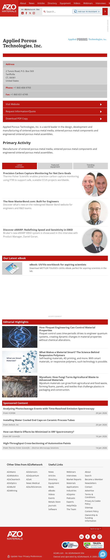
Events (51, 498)
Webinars (71, 472)
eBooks (51, 490)
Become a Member (94, 479)
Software (52, 509)
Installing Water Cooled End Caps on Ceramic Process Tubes (39, 420)
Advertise (89, 490)
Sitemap (89, 507)
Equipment (53, 483)
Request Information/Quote (21, 111)
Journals (52, 505)
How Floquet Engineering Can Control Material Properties (67, 329)
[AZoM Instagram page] (34, 13)
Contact (88, 486)
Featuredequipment (55, 166)
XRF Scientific (14, 436)
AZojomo (71, 494)
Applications (72, 486)
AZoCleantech (13, 479)
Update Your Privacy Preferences (24, 556)
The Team (71, 509)
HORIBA (11, 413)
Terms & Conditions (90, 496)
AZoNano (11, 472)
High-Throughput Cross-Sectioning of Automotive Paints (37, 443)
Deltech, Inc (13, 424)
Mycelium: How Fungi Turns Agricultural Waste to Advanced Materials (69, 378)
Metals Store (54, 501)
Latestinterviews (19, 166)
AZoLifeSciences (34, 486)
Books (51, 486)
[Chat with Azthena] (103, 554)
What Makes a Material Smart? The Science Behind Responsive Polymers (69, 354)
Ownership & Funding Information (91, 518)
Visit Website (13, 104)
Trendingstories (90, 166)
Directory (52, 3)
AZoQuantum (32, 475)
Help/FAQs (72, 505)
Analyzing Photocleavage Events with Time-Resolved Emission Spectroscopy (48, 408)
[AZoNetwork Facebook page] (26, 13)
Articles (52, 475)
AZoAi (29, 479)
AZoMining (12, 490)
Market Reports (74, 479)
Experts (70, 501)
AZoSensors (31, 472)
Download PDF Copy (17, 118)
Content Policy (92, 511)
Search (88, 475)
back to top (95, 528)
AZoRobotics (13, 475)
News (51, 472)
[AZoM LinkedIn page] (22, 13)
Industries (71, 490)
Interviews (71, 475)
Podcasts (71, 498)
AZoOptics (12, 483)
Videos (51, 494)
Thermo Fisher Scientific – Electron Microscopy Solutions (33, 447)
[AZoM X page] (30, 13)
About (88, 472)
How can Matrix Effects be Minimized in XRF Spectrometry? (38, 431)
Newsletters (90, 483)
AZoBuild (11, 486)
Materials (71, 483)
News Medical (33, 483)
